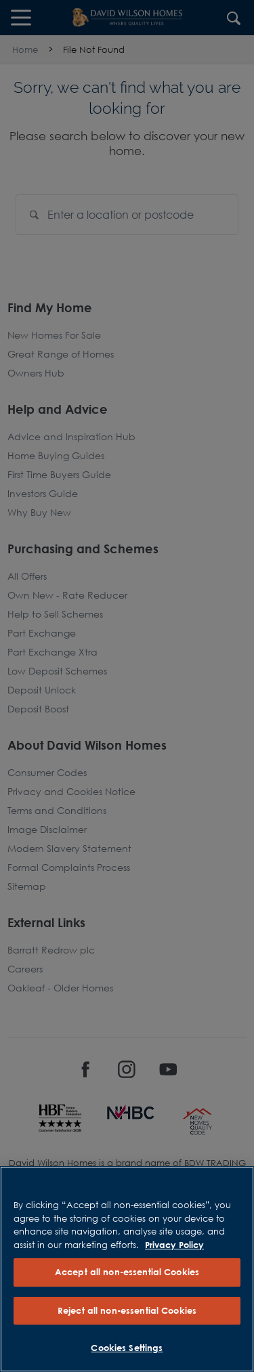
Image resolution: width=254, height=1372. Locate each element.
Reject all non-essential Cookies (127, 1310)
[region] (127, 1269)
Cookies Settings (127, 1347)
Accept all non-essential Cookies (127, 1271)
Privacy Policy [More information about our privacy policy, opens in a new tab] (174, 1244)
